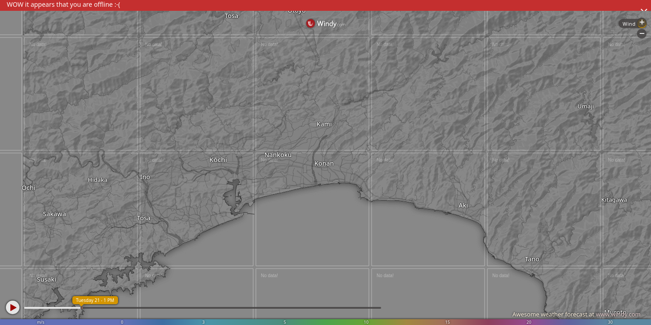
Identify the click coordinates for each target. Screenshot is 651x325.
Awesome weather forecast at (576, 314)
